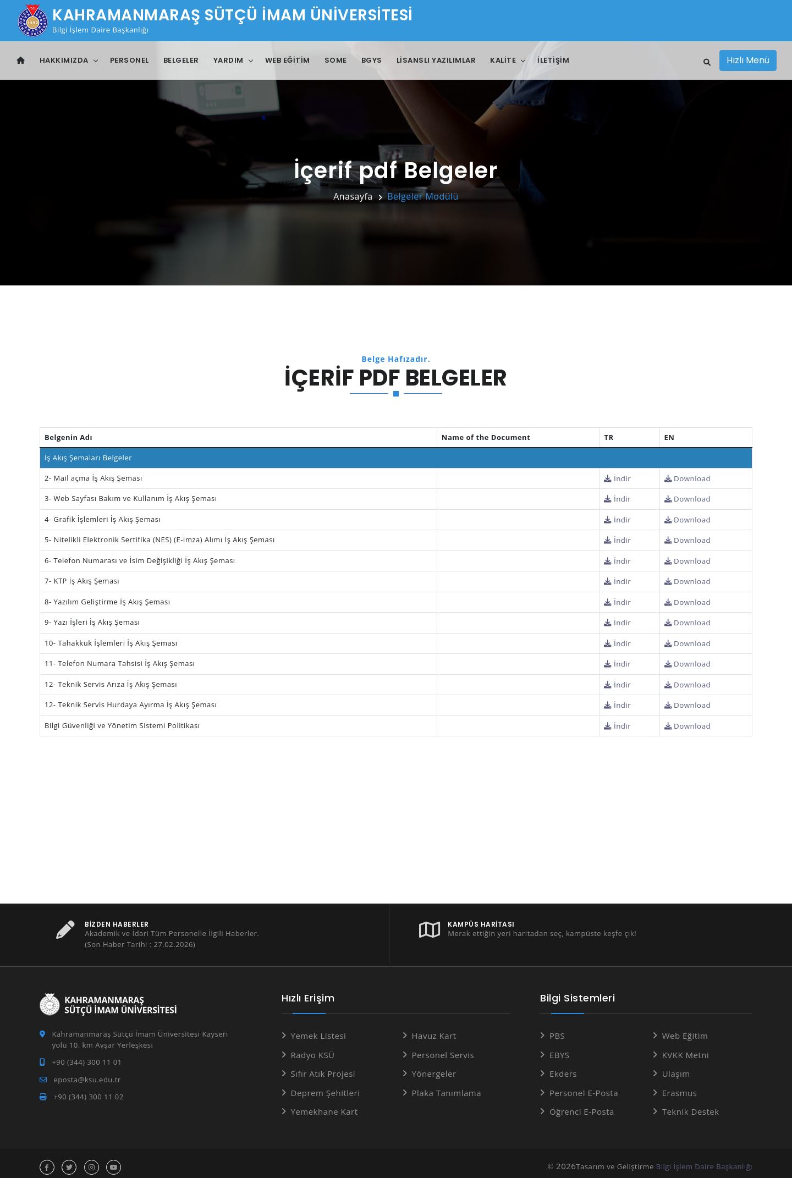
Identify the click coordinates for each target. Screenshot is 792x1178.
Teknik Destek (690, 1104)
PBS (557, 1028)
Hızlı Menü (748, 60)
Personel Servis (443, 1047)
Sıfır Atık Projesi (323, 1066)
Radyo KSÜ (313, 1047)
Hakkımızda (64, 60)
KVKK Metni (686, 1047)
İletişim (553, 60)
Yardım (228, 60)
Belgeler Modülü (423, 196)
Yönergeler (434, 1066)
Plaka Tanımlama (447, 1085)
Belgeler (181, 60)
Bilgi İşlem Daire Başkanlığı (704, 1159)
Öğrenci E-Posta (581, 1104)
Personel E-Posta (583, 1085)
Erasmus (679, 1085)
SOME (335, 60)
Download (688, 478)
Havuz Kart (434, 1028)
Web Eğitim (287, 60)
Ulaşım (676, 1066)
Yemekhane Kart (324, 1104)
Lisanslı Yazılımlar (436, 60)
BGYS (371, 60)
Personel (129, 60)
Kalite (503, 60)
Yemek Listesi (318, 1028)
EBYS (559, 1047)
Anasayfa (353, 196)
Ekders (563, 1066)
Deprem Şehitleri (325, 1085)
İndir (619, 478)
